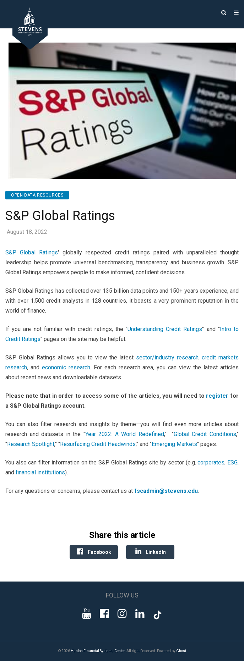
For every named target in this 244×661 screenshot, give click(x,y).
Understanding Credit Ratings (165, 329)
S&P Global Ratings (31, 252)
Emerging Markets (174, 444)
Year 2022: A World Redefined (124, 434)
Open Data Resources (37, 195)
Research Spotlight (30, 444)
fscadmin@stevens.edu (166, 491)
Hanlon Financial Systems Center (98, 651)
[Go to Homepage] (25, 47)
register (217, 395)
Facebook (94, 551)
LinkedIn (150, 551)
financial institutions (40, 472)
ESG (232, 462)
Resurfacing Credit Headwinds (98, 444)
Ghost (181, 651)
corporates (210, 462)
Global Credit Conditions (205, 434)
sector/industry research (167, 357)
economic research (66, 367)
